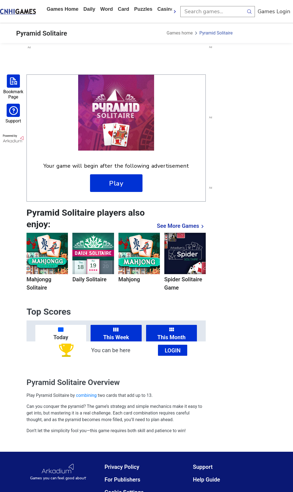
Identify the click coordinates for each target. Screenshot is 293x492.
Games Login (274, 11)
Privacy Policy (121, 467)
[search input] (212, 11)
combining (86, 395)
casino (165, 9)
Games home (62, 9)
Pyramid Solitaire (216, 33)
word (106, 9)
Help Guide (206, 479)
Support (203, 467)
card (123, 9)
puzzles (143, 9)
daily (89, 9)
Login (173, 350)
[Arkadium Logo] (58, 472)
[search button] (249, 11)
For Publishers (122, 479)
